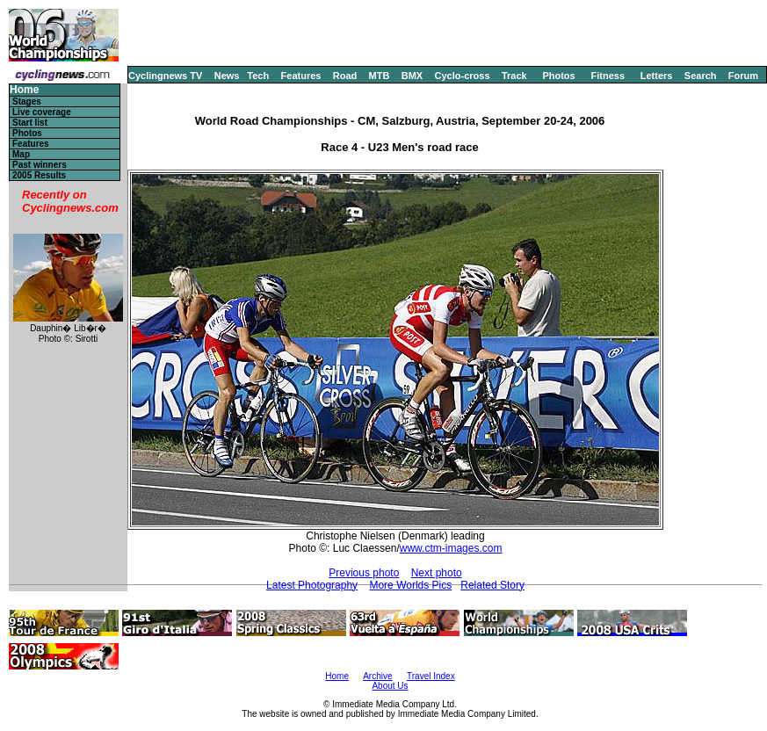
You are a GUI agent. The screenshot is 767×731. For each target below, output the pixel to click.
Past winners (39, 165)
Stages (26, 101)
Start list (29, 122)
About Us (390, 686)
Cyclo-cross (462, 75)
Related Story (492, 585)
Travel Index (431, 676)
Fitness (607, 75)
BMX (412, 75)
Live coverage (41, 112)
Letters (656, 75)
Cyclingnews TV (165, 75)
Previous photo (364, 573)
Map (21, 154)
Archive (377, 676)
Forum (743, 75)
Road (345, 75)
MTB (379, 75)
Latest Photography (312, 585)
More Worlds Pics (410, 585)
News (227, 75)
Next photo (436, 573)
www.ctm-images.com (451, 548)
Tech (258, 75)
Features (301, 75)
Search (700, 75)
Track (514, 75)
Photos (558, 75)
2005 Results (39, 175)
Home (24, 90)
